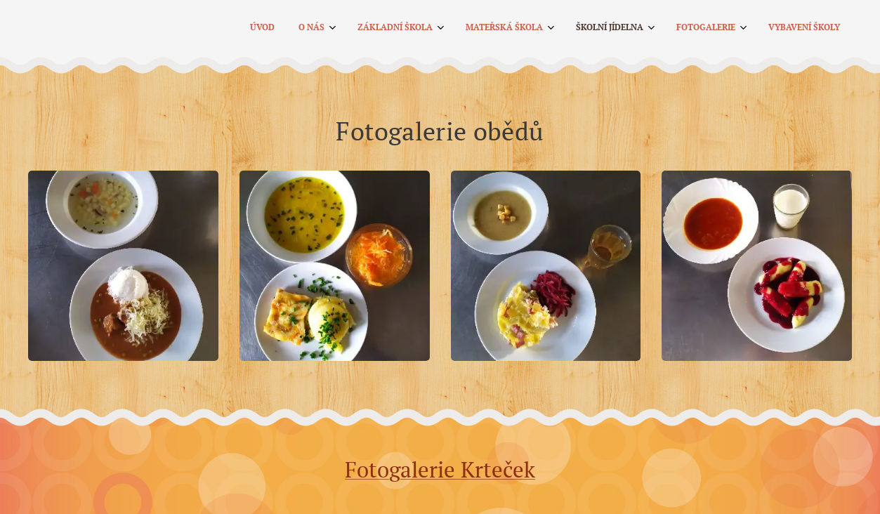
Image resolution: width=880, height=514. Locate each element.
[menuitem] (651, 28)
